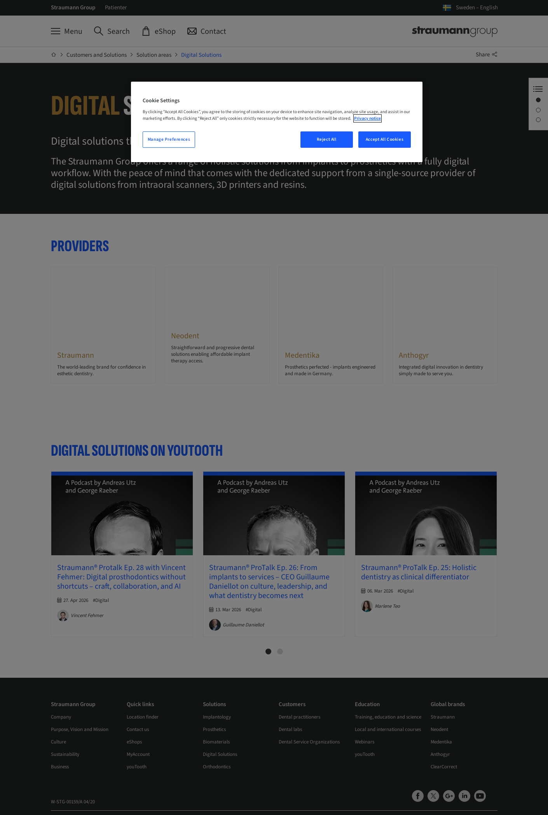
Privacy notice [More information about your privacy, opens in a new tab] (367, 118)
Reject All (327, 139)
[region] (276, 122)
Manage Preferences (169, 139)
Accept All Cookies (384, 139)
